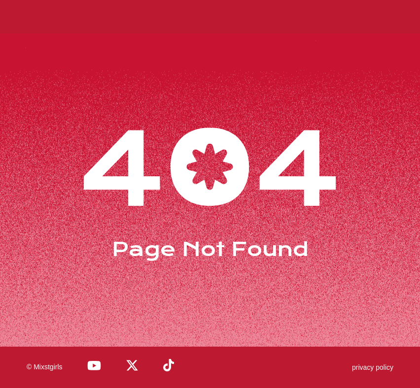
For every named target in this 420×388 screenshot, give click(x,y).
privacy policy (372, 367)
